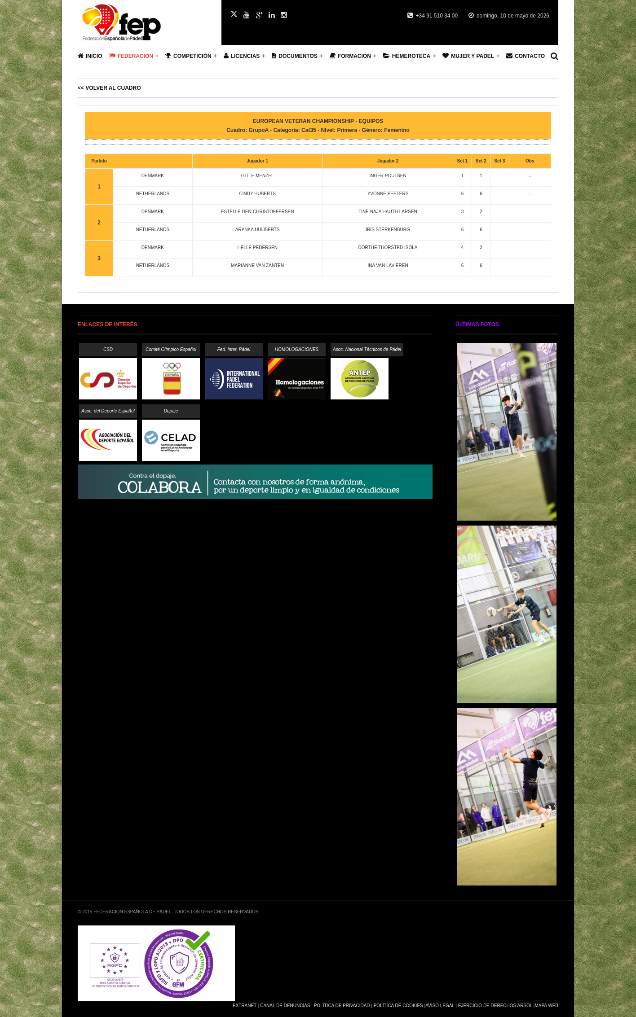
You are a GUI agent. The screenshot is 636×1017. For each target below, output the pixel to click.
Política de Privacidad (342, 1005)
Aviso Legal (439, 1005)
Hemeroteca (406, 56)
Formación (350, 56)
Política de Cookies (398, 1005)
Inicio (90, 56)
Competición (188, 56)
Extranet (244, 1005)
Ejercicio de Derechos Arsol (495, 1005)
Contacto (525, 56)
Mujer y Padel (468, 56)
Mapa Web (546, 1005)
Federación (131, 56)
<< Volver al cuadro (109, 88)
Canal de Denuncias (285, 1005)
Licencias (242, 56)
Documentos (294, 56)
